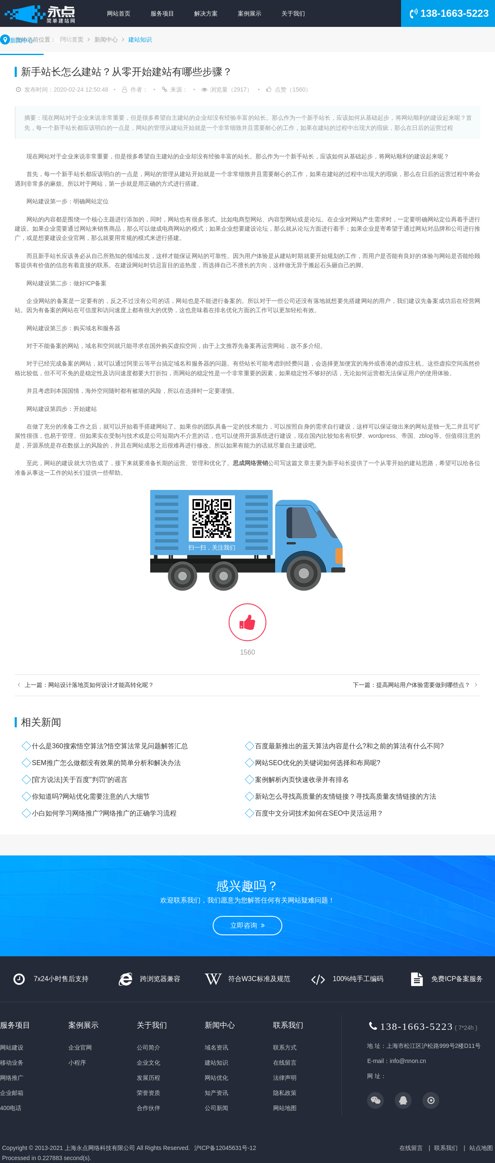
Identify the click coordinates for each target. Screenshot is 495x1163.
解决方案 (206, 13)
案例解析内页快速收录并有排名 (302, 779)
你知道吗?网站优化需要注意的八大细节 (91, 796)
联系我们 (65, 40)
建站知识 (140, 39)
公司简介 (148, 1047)
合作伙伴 (148, 1108)
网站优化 (216, 1077)
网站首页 (118, 13)
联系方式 (285, 1047)
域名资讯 (216, 1047)
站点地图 (481, 1148)
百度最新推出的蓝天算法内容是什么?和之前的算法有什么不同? (349, 746)
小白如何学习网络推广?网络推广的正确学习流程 (104, 813)
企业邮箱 (11, 1092)
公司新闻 (216, 1108)
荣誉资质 (148, 1092)
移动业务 (11, 1062)
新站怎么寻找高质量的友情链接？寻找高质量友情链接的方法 (345, 796)
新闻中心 (22, 40)
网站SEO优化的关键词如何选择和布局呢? (317, 762)
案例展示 (249, 13)
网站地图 (285, 1108)
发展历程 (148, 1077)
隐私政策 (285, 1092)
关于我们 (293, 13)
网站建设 (11, 1047)
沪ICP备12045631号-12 (225, 1148)
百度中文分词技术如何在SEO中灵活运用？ (319, 813)
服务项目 (162, 13)
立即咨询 (247, 925)
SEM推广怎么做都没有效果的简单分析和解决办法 (106, 762)
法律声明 (285, 1077)
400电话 (10, 1108)
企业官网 (80, 1047)
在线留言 (285, 1062)
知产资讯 (216, 1092)
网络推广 (11, 1077)
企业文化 (148, 1062)
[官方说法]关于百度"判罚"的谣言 (80, 779)
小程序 (77, 1062)
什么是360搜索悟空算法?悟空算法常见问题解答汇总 (110, 746)
